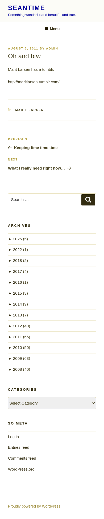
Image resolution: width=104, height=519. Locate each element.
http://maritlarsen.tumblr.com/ (33, 82)
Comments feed (22, 458)
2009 (17, 358)
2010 (17, 347)
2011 (17, 337)
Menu (52, 29)
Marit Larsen (29, 110)
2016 (17, 282)
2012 (17, 326)
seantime (26, 7)
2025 (17, 239)
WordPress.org (21, 469)
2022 (17, 249)
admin (52, 48)
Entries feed (18, 447)
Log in (13, 436)
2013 (17, 315)
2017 (17, 271)
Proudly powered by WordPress (34, 506)
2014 (17, 304)
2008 (17, 369)
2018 (17, 260)
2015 (17, 293)
